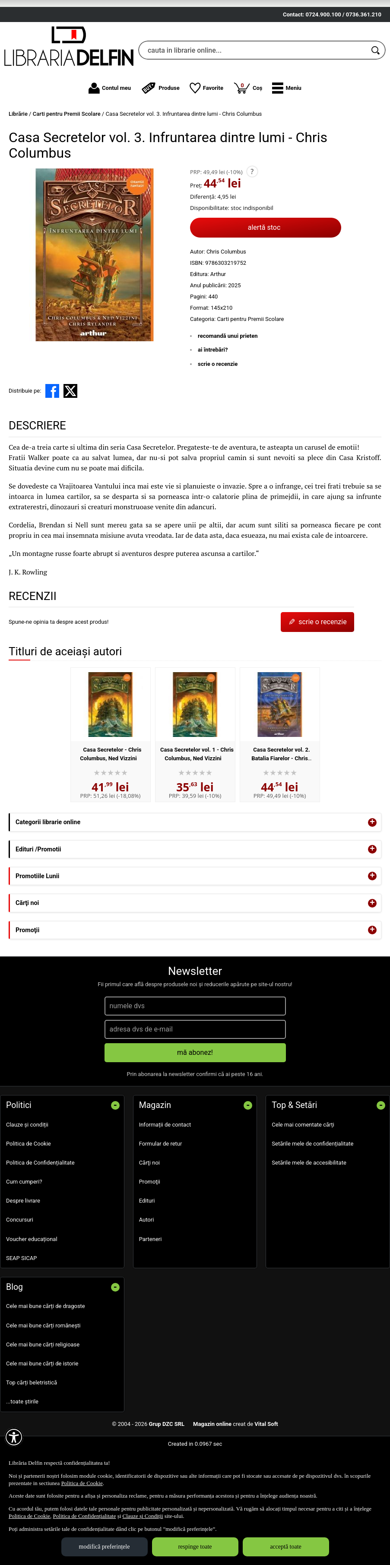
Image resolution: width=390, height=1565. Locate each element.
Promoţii (149, 1225)
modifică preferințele (104, 1546)
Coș (248, 131)
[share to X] (70, 434)
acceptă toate (285, 1546)
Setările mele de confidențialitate (312, 1187)
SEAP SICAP (21, 1301)
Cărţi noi (149, 1206)
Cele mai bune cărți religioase (42, 1388)
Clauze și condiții (27, 1168)
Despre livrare (23, 1244)
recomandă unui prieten (228, 379)
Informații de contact (165, 1168)
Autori (146, 1263)
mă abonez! (195, 1096)
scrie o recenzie (218, 407)
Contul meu (110, 131)
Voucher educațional (31, 1282)
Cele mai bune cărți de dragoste (45, 1349)
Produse (160, 131)
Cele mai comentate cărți (303, 1168)
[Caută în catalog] (376, 93)
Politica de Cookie (28, 1187)
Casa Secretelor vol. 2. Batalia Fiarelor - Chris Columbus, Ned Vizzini (279, 801)
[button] (286, 131)
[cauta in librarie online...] (252, 93)
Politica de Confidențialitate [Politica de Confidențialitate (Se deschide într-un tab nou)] (84, 1516)
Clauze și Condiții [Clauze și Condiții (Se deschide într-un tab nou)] (143, 1516)
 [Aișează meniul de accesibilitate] (13, 1437)
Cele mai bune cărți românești (43, 1369)
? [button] (252, 215)
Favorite (206, 131)
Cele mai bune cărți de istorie (42, 1407)
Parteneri (150, 1282)
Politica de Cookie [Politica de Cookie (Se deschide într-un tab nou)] (82, 1483)
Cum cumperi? (24, 1225)
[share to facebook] (52, 434)
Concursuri (19, 1263)
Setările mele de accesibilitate (309, 1206)
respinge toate (195, 1546)
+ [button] (372, 866)
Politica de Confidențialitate (40, 1206)
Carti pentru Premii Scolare (250, 362)
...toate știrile (22, 1445)
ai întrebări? (213, 393)
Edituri (147, 1244)
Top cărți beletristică (31, 1426)
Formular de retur (160, 1187)
